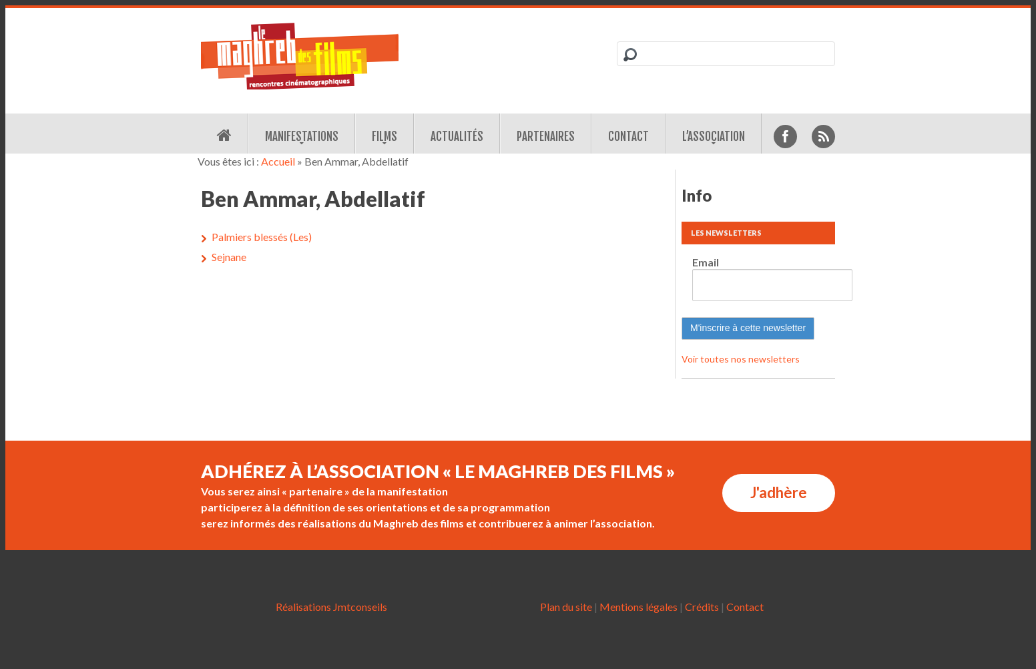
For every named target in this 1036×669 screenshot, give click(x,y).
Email (705, 262)
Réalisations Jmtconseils (331, 606)
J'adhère (778, 492)
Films (384, 136)
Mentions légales (638, 606)
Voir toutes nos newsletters (741, 359)
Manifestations (301, 136)
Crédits (702, 606)
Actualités (457, 136)
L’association (713, 136)
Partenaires (546, 136)
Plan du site (566, 606)
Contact (628, 136)
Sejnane (229, 256)
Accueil (278, 161)
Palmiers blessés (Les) (262, 236)
